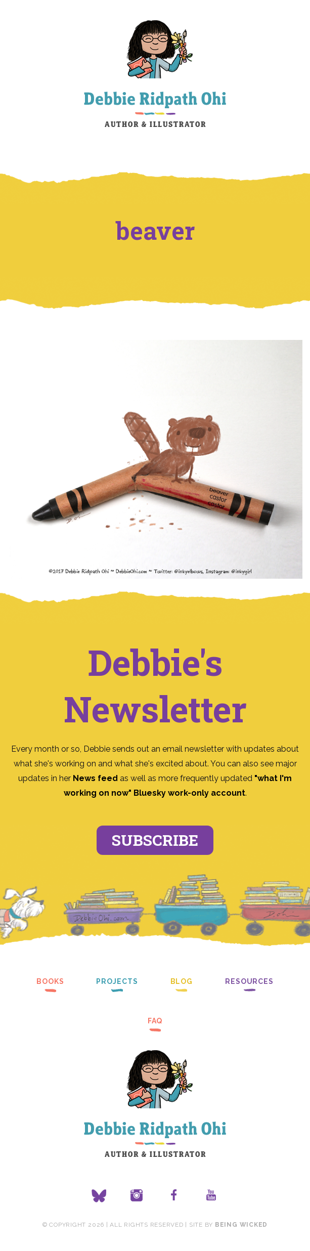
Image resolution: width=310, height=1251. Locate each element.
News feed (95, 778)
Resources (249, 981)
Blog (181, 981)
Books (50, 981)
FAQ (155, 1021)
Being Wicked (241, 1224)
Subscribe (155, 840)
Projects (117, 981)
